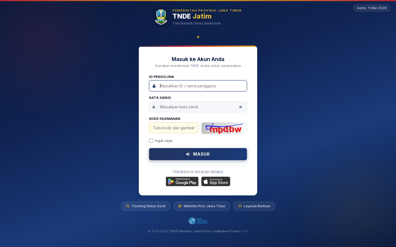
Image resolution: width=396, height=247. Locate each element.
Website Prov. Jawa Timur (201, 206)
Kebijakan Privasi (226, 231)
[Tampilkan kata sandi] (240, 107)
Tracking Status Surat (145, 206)
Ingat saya (160, 140)
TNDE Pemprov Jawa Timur (190, 231)
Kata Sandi (160, 98)
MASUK (198, 154)
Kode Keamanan (165, 119)
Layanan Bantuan (254, 206)
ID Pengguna (161, 77)
